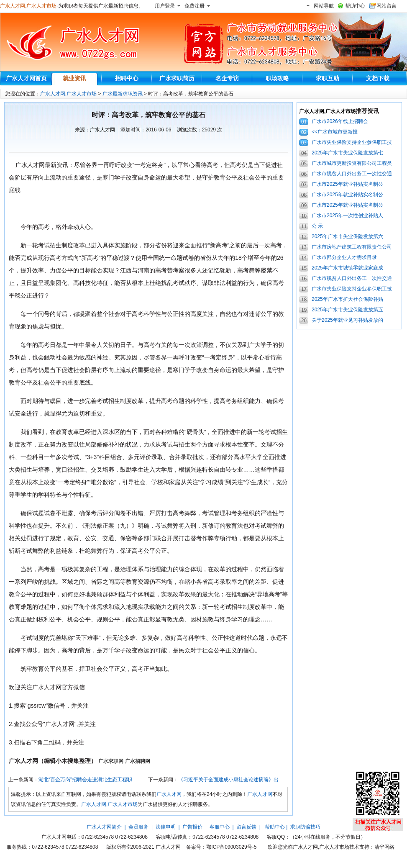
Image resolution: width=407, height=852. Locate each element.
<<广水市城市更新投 (335, 132)
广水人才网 (102, 130)
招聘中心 (126, 78)
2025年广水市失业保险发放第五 (347, 310)
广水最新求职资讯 (122, 94)
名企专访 (227, 78)
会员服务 (138, 827)
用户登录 (165, 6)
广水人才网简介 (104, 827)
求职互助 (327, 78)
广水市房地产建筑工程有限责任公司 (352, 247)
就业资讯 (74, 78)
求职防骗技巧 (305, 827)
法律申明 (166, 827)
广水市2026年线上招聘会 (340, 121)
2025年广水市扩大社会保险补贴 (347, 299)
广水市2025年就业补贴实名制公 (347, 184)
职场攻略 (277, 78)
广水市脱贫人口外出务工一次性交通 (352, 174)
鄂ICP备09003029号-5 (231, 847)
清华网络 (384, 847)
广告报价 (192, 827)
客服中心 (220, 827)
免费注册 (194, 6)
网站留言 (386, 6)
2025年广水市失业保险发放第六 (347, 236)
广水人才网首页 (26, 78)
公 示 (317, 226)
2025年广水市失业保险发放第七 (347, 153)
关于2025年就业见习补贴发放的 (347, 320)
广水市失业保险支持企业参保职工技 (352, 142)
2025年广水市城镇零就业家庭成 (347, 268)
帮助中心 (355, 6)
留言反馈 (246, 827)
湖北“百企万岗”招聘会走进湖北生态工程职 (85, 780)
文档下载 (377, 78)
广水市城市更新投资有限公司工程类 (352, 163)
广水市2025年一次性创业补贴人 (347, 215)
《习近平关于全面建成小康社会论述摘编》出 (228, 780)
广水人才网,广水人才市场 (28, 6)
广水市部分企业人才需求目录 (344, 257)
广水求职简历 (177, 78)
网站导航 (324, 6)
